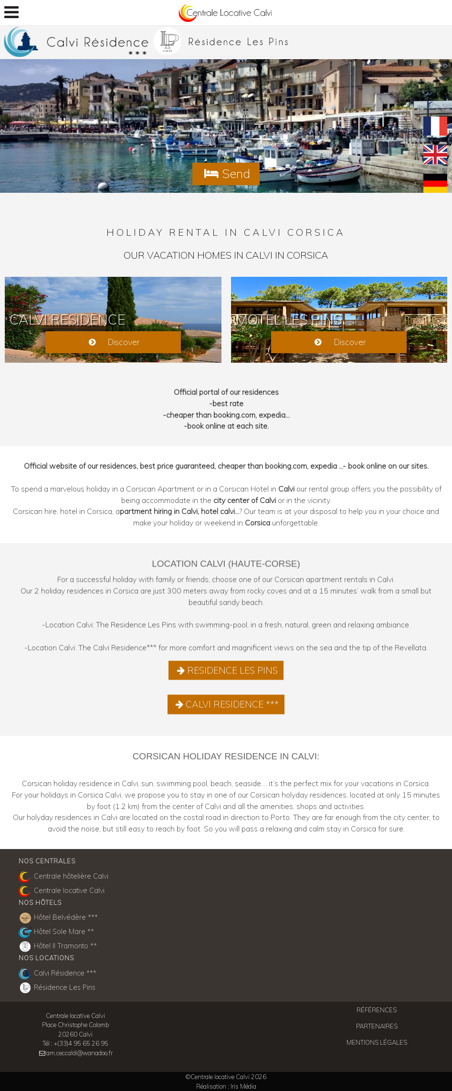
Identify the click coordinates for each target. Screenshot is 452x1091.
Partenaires (377, 1026)
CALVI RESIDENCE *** (226, 709)
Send (226, 173)
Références (377, 1010)
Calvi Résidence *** (57, 973)
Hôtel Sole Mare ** (56, 932)
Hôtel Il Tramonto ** (58, 947)
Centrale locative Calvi (62, 891)
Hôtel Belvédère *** (58, 918)
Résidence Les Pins (57, 988)
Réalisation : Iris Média (226, 1086)
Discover (112, 342)
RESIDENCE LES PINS (226, 675)
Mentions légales (377, 1042)
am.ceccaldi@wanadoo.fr (79, 1053)
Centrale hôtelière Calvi (63, 876)
